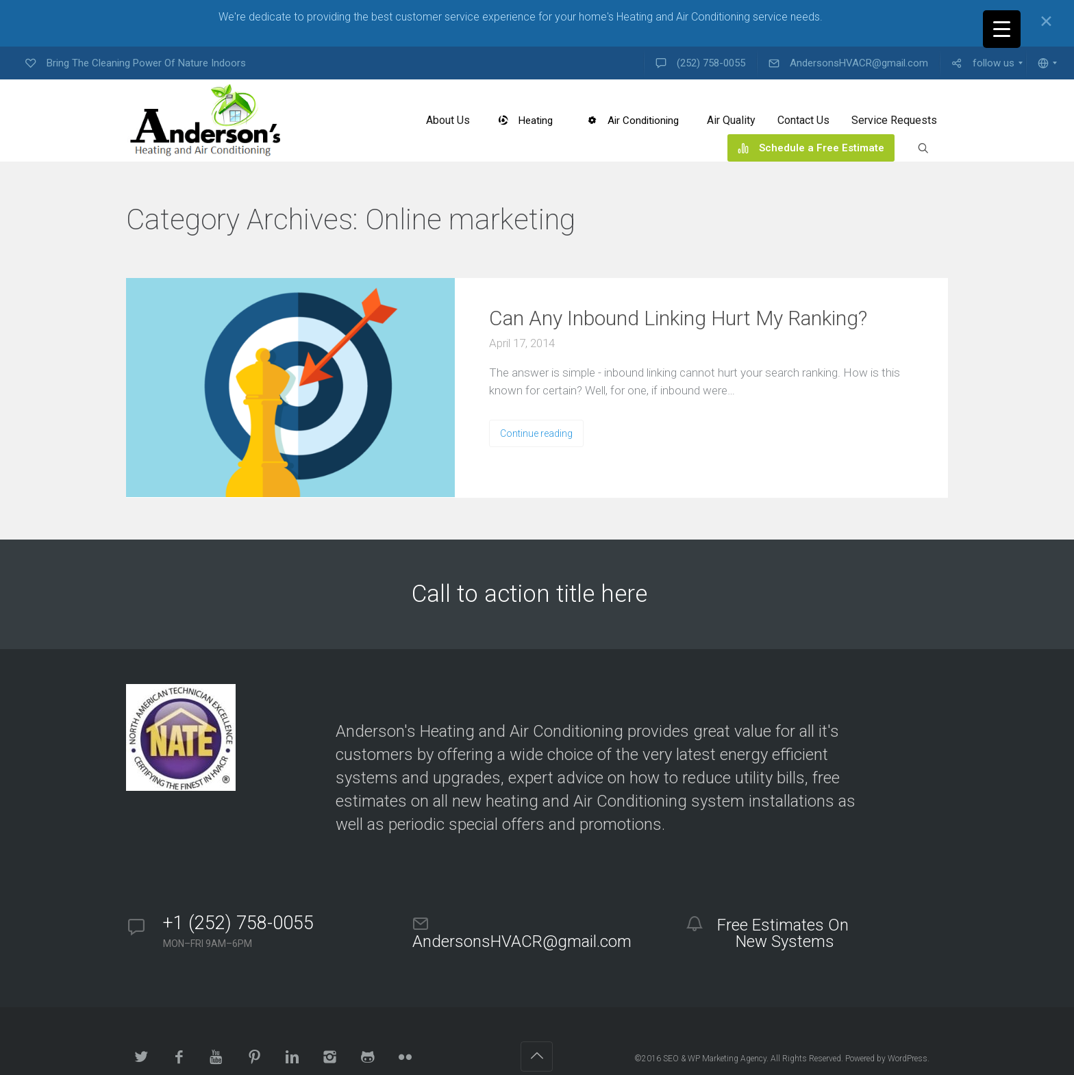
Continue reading (536, 433)
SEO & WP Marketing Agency (714, 1058)
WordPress (907, 1058)
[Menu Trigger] (1002, 29)
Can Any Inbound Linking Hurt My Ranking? (678, 318)
